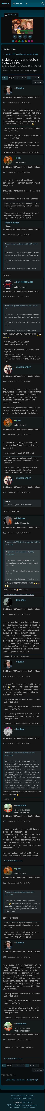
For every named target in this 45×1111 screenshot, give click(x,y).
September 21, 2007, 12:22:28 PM (19, 435)
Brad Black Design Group (13, 861)
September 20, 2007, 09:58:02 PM (19, 102)
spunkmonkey (23, 367)
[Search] (42, 3)
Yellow (26, 41)
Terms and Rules (21, 1098)
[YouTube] (30, 37)
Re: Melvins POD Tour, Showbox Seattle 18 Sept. (21, 97)
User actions (37, 82)
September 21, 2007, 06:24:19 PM (19, 614)
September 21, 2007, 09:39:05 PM (19, 743)
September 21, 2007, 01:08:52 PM (19, 492)
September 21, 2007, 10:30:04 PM (19, 957)
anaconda (21, 805)
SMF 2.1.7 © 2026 (15, 1105)
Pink (32, 41)
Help (12, 1098)
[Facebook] (15, 37)
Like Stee (21, 600)
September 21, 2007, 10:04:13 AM (19, 172)
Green (19, 41)
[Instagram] (25, 37)
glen (18, 157)
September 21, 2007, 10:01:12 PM (19, 821)
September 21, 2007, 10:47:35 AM (19, 235)
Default (13, 41)
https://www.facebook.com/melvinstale (19, 594)
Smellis (20, 88)
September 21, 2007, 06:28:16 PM (19, 676)
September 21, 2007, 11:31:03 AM (19, 381)
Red (16, 41)
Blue (22, 41)
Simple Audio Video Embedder (22, 1107)
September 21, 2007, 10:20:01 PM (19, 883)
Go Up (4, 1065)
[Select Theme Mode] (27, 3)
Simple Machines (30, 1105)
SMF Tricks (27, 1102)
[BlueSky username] (20, 37)
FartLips (20, 729)
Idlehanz (20, 518)
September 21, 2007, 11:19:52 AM (19, 296)
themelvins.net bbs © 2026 (22, 1095)
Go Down (4, 78)
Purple (29, 41)
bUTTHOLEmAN (24, 282)
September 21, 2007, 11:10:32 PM (19, 1040)
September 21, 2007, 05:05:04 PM (19, 533)
